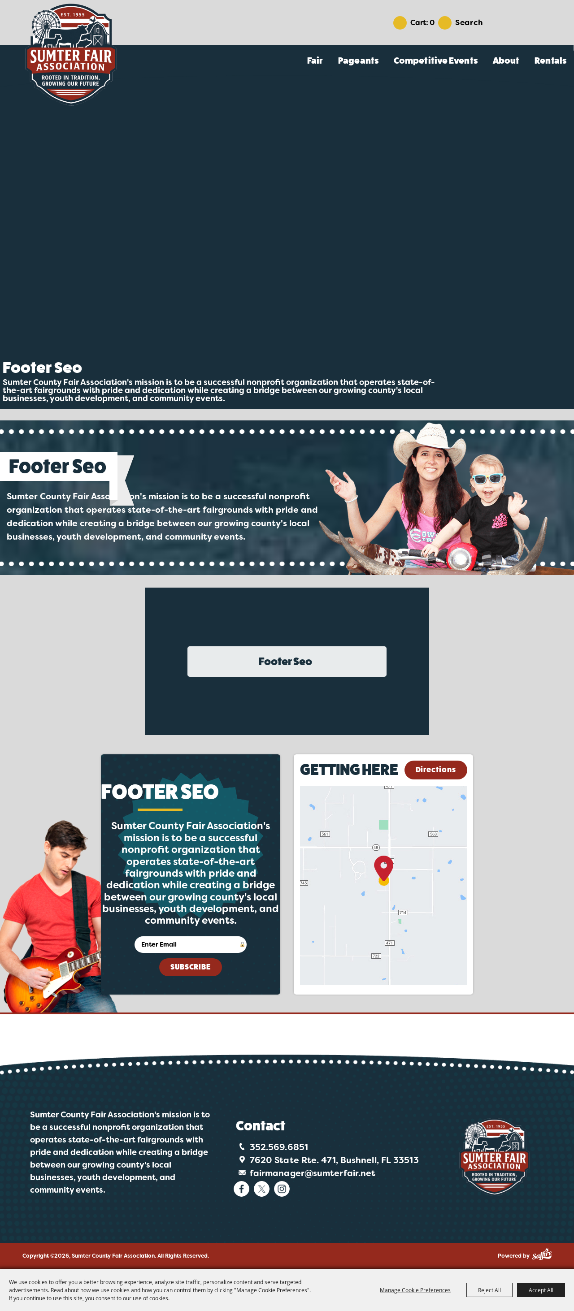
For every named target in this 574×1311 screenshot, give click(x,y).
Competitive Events (436, 61)
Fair (315, 61)
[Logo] (494, 1157)
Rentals (550, 61)
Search (469, 22)
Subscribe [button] (190, 967)
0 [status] (432, 22)
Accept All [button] (541, 1290)
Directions (436, 770)
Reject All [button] (489, 1290)
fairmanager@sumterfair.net (313, 1173)
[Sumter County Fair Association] (71, 55)
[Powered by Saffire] (542, 1254)
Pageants (358, 61)
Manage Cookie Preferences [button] (415, 1290)
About (506, 61)
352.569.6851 (279, 1147)
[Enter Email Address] (191, 944)
